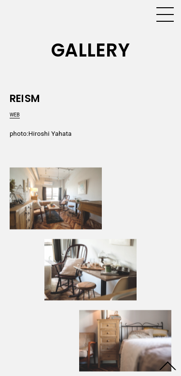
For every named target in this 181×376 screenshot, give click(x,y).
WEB (15, 114)
